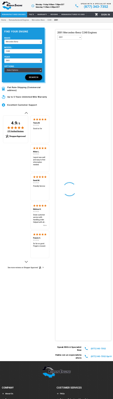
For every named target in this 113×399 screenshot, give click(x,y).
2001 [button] (8, 61)
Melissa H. (37, 209)
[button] (26, 113)
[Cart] (96, 14)
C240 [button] (8, 51)
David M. (36, 180)
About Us (7, 394)
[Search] (33, 77)
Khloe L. (36, 152)
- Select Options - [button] (12, 70)
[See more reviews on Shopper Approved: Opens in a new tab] (23, 267)
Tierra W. (36, 123)
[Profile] (105, 14)
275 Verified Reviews (15, 131)
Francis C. (37, 238)
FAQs (61, 394)
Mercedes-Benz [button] (12, 42)
